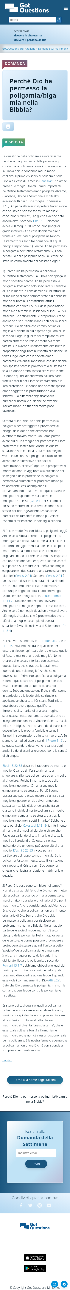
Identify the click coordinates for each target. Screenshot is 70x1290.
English (7, 1060)
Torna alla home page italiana (35, 1080)
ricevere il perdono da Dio (30, 40)
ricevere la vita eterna (28, 35)
